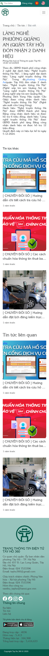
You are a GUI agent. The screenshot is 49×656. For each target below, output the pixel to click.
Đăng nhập (27, 3)
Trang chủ (8, 25)
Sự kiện (7, 608)
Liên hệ (7, 614)
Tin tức (21, 25)
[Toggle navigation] (43, 12)
